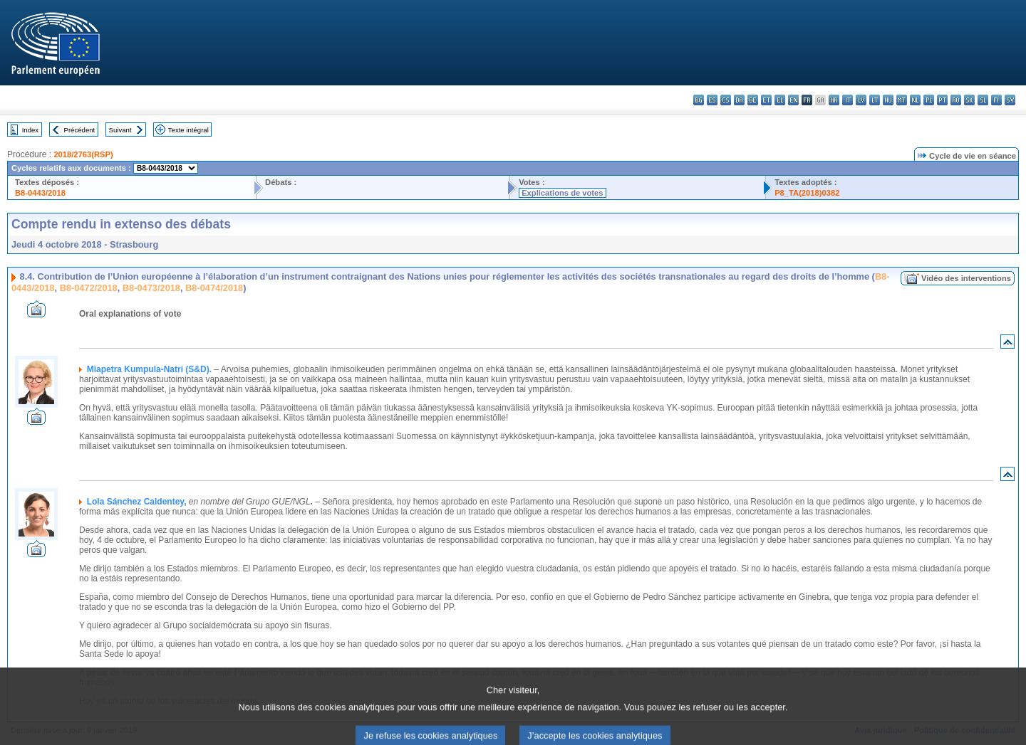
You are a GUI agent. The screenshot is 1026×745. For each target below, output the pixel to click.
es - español (712, 100)
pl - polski (928, 100)
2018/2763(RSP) (83, 154)
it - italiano (847, 100)
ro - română (955, 100)
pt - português (942, 100)
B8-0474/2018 (214, 287)
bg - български (698, 100)
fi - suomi (996, 100)
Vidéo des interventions (966, 278)
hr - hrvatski (834, 100)
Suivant (120, 130)
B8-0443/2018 (40, 193)
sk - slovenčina (969, 100)
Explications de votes (562, 193)
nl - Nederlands (915, 100)
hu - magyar (888, 100)
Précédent (79, 130)
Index (30, 130)
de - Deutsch (752, 100)
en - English (793, 100)
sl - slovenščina (983, 100)
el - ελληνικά (779, 100)
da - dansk (739, 100)
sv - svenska (1010, 100)
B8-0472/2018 (89, 287)
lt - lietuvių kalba (874, 100)
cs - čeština (725, 100)
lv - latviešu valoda (861, 100)
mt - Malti (901, 100)
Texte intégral (188, 130)
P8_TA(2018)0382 (806, 193)
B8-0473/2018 (151, 287)
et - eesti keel (766, 100)
